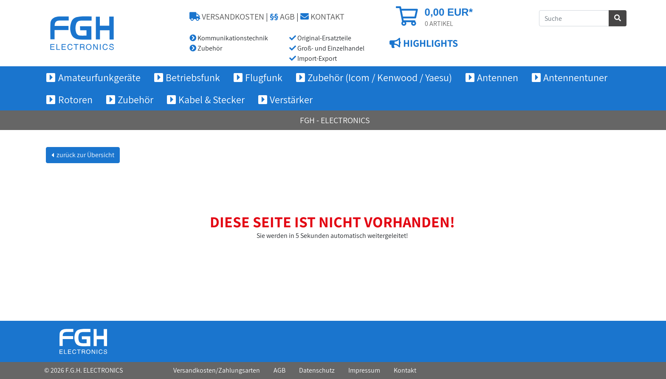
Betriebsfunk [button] (193, 77)
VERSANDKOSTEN (226, 16)
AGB (282, 16)
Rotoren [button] (75, 99)
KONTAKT (322, 16)
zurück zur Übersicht (84, 154)
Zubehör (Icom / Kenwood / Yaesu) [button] (380, 77)
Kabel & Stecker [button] (211, 99)
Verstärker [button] (291, 99)
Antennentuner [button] (575, 77)
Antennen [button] (497, 77)
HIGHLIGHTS (429, 43)
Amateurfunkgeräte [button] (99, 77)
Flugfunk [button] (263, 77)
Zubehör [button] (135, 99)
